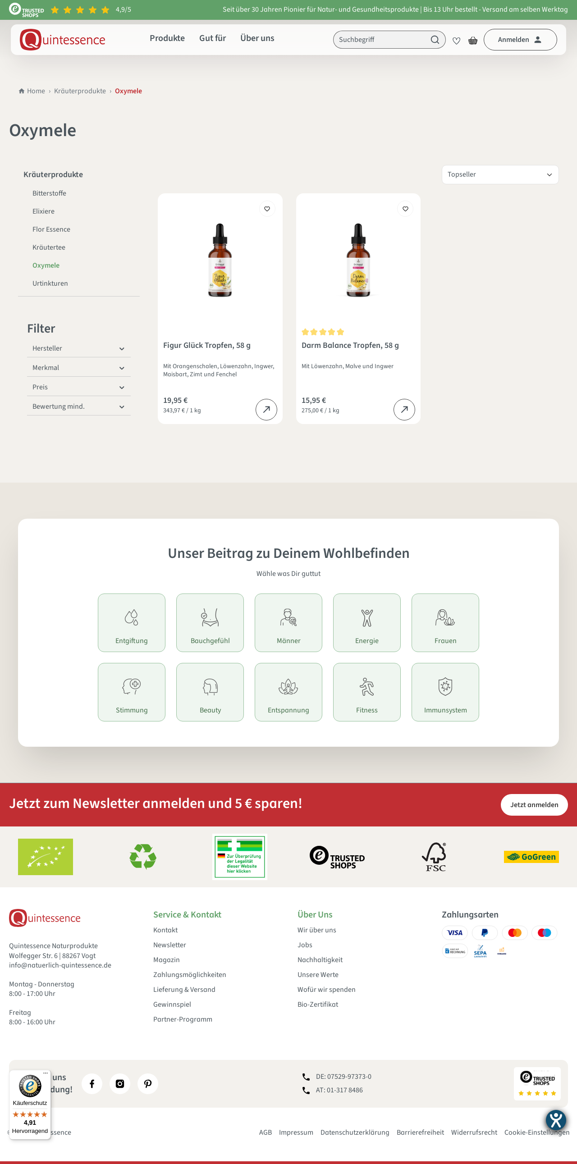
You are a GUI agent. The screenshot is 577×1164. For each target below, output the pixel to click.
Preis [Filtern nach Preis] (78, 387)
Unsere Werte (318, 975)
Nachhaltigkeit (320, 960)
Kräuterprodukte (80, 91)
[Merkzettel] (454, 40)
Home (31, 91)
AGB (265, 1132)
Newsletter (169, 945)
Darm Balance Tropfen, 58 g (350, 346)
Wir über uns (317, 930)
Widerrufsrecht (474, 1132)
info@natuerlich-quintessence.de (60, 965)
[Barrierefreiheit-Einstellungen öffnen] (556, 1120)
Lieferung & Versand (184, 990)
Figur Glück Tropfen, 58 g (207, 346)
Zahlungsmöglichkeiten (189, 975)
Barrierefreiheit (420, 1132)
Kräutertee (48, 247)
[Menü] (45, 1075)
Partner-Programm (182, 1019)
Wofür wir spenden (327, 990)
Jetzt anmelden (534, 805)
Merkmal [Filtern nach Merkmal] (78, 368)
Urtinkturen (50, 283)
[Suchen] (435, 40)
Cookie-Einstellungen (537, 1132)
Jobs (305, 945)
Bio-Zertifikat (318, 1004)
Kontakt (165, 930)
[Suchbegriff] (379, 40)
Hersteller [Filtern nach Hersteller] (78, 348)
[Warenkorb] (473, 40)
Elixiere (43, 211)
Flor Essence (51, 229)
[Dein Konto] (520, 40)
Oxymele (46, 265)
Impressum (296, 1132)
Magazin (166, 960)
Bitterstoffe (49, 193)
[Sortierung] (500, 174)
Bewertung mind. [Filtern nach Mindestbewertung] (78, 406)
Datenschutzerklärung (355, 1132)
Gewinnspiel (172, 1004)
